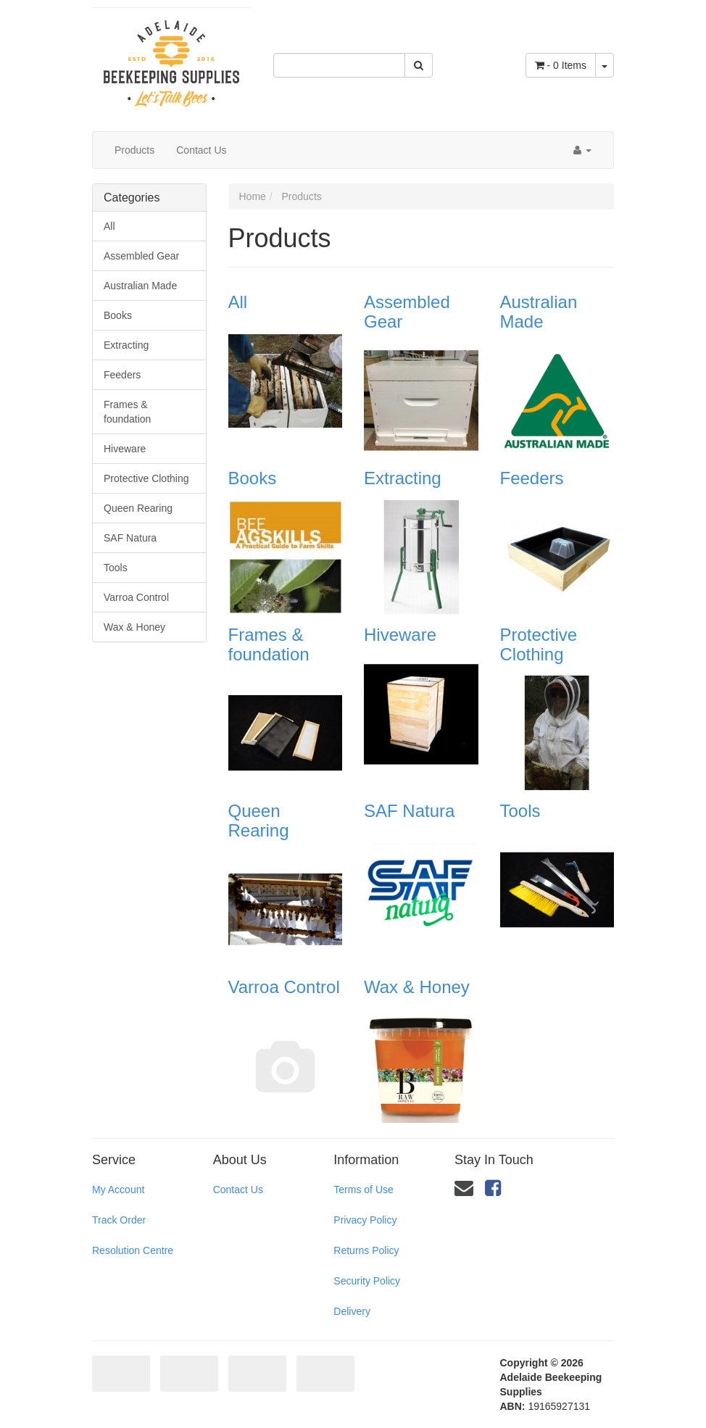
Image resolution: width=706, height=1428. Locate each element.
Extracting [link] (126, 345)
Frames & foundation (269, 644)
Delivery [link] (351, 1311)
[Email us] (463, 1188)
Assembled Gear (407, 311)
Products (134, 150)
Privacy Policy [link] (364, 1220)
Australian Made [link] (140, 285)
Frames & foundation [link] (127, 412)
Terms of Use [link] (363, 1189)
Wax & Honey (417, 987)
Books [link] (118, 315)
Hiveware (400, 634)
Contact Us (201, 150)
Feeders (532, 478)
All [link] (109, 226)
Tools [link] (116, 567)
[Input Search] (339, 65)
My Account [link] (118, 1189)
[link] (493, 1188)
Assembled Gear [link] (141, 256)
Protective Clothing (539, 644)
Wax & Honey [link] (134, 627)
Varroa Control (284, 987)
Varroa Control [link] (136, 597)
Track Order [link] (119, 1220)
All (238, 302)
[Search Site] (418, 65)
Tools (520, 811)
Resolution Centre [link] (132, 1250)
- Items (560, 65)
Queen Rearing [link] (138, 508)
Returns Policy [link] (366, 1250)
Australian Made (539, 311)
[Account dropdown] (582, 150)
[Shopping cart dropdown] (604, 65)
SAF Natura (409, 811)
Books (252, 478)
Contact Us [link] (238, 1189)
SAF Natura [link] (130, 538)
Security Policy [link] (366, 1281)
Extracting (402, 478)
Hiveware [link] (125, 448)
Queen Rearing (258, 820)
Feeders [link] (122, 375)
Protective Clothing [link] (146, 478)
